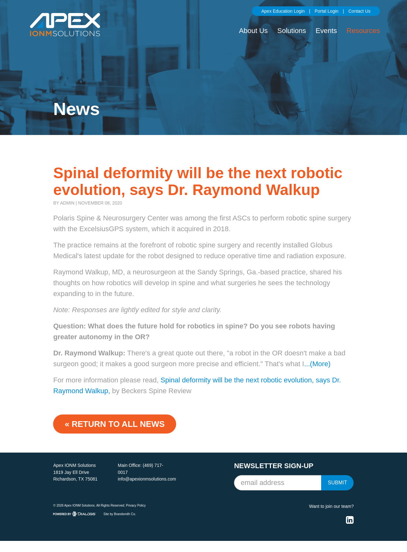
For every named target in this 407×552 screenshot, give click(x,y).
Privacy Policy (136, 505)
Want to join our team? (331, 506)
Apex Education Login (283, 11)
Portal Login (327, 11)
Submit (337, 482)
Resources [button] (363, 31)
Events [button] (326, 31)
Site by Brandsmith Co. (119, 513)
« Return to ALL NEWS (114, 424)
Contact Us (359, 11)
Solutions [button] (291, 31)
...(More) (317, 364)
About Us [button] (253, 31)
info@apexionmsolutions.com (147, 478)
